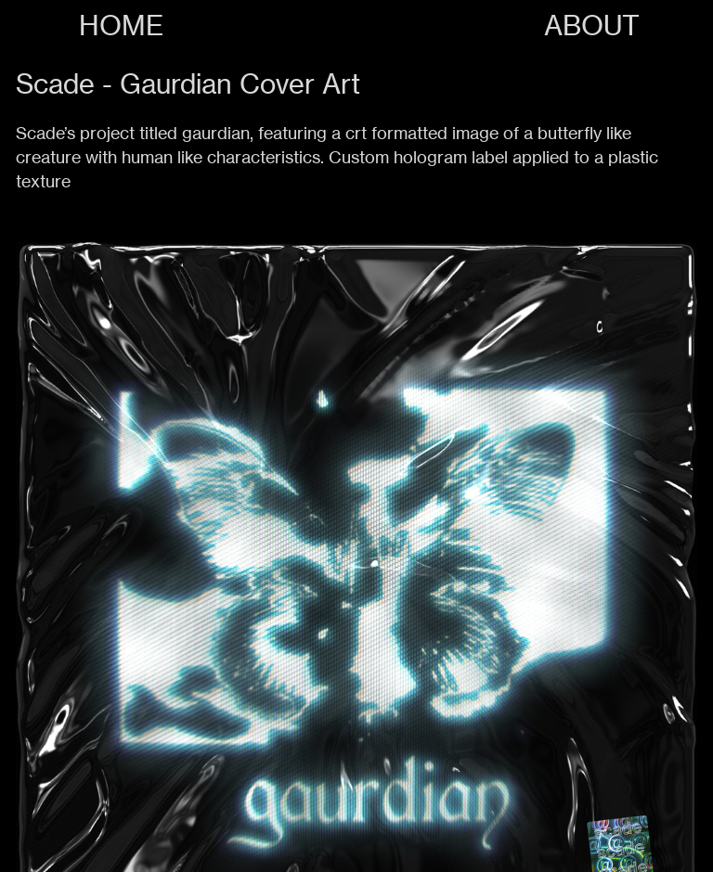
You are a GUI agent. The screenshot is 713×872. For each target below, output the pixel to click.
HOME (121, 25)
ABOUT (592, 25)
